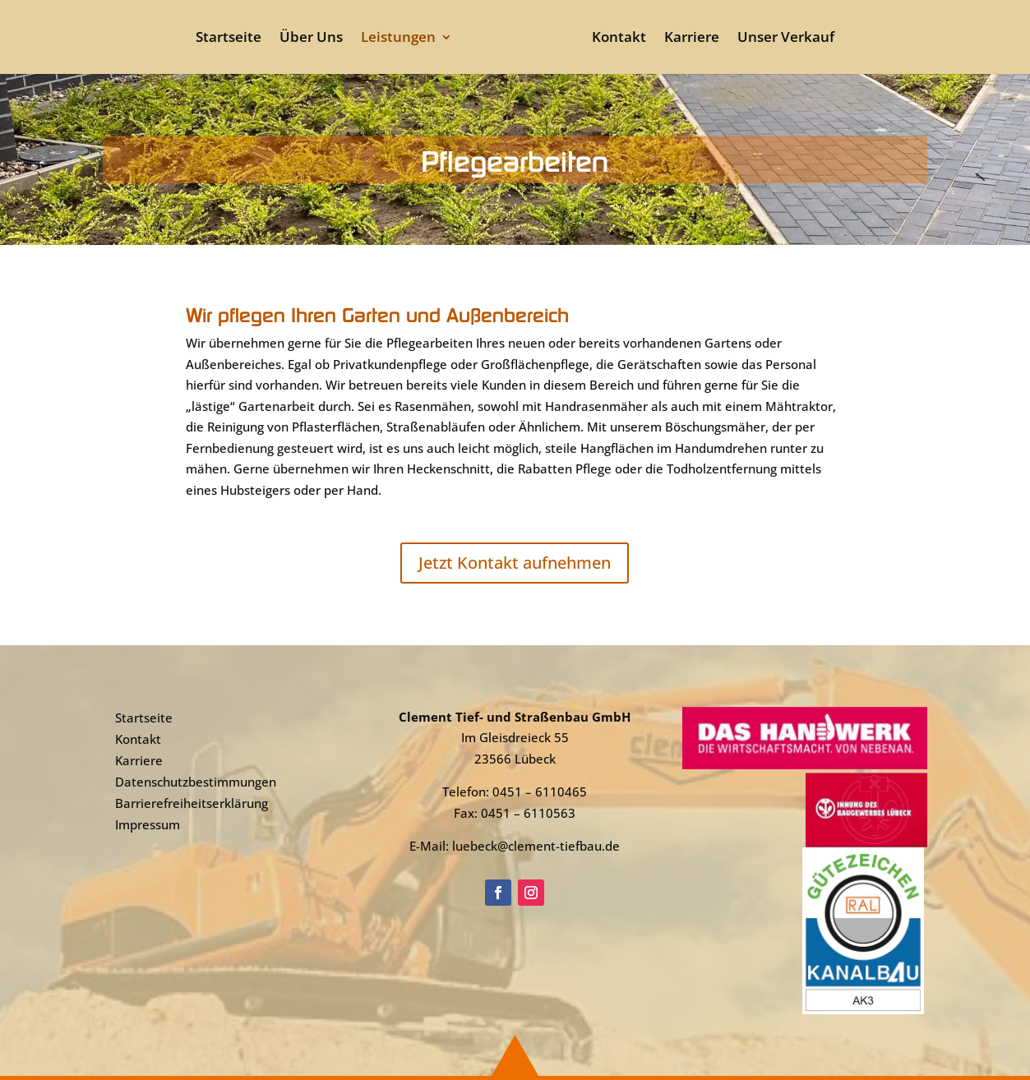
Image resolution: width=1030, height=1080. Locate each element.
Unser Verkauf (785, 38)
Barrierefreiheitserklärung (191, 803)
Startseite (228, 38)
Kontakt (619, 38)
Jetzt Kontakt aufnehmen (514, 563)
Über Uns (311, 38)
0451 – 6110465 (539, 791)
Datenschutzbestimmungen (195, 781)
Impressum (147, 824)
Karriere (691, 38)
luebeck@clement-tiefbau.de (536, 846)
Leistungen (398, 38)
